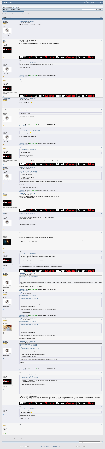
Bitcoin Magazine (6, 98)
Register (18, 11)
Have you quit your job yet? (23, 13)
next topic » (100, 15)
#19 (101, 406)
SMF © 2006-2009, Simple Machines (57, 446)
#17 (101, 342)
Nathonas (5, 423)
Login (15, 11)
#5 (101, 99)
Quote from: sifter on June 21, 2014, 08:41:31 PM (27, 408)
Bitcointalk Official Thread (23, 76)
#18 (101, 372)
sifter (4, 21)
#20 (101, 424)
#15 (101, 293)
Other (10, 13)
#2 (101, 40)
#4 (101, 79)
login (13, 7)
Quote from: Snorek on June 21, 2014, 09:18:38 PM (28, 344)
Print (101, 17)
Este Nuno (5, 232)
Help (9, 11)
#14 (101, 274)
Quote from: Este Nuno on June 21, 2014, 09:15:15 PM (28, 276)
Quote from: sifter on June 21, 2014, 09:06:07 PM (27, 253)
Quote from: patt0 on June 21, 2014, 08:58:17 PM (28, 255)
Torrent (19, 9)
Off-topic (14, 13)
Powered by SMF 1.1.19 (45, 446)
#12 (101, 232)
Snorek (4, 318)
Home (5, 11)
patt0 (4, 40)
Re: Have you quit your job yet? (29, 40)
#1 (101, 21)
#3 (101, 60)
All (10, 17)
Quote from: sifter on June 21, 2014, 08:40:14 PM (27, 149)
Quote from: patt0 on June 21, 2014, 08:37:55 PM (29, 172)
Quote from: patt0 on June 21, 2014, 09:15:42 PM (27, 295)
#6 (101, 109)
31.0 (16, 9)
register (17, 7)
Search (11, 11)
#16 (101, 319)
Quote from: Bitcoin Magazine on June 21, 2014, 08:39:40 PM (29, 130)
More (22, 11)
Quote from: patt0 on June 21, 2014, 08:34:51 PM (27, 62)
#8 (101, 147)
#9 (101, 167)
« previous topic (94, 15)
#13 (101, 251)
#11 (101, 213)
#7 (101, 128)
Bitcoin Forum (5, 13)
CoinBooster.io (22, 75)
